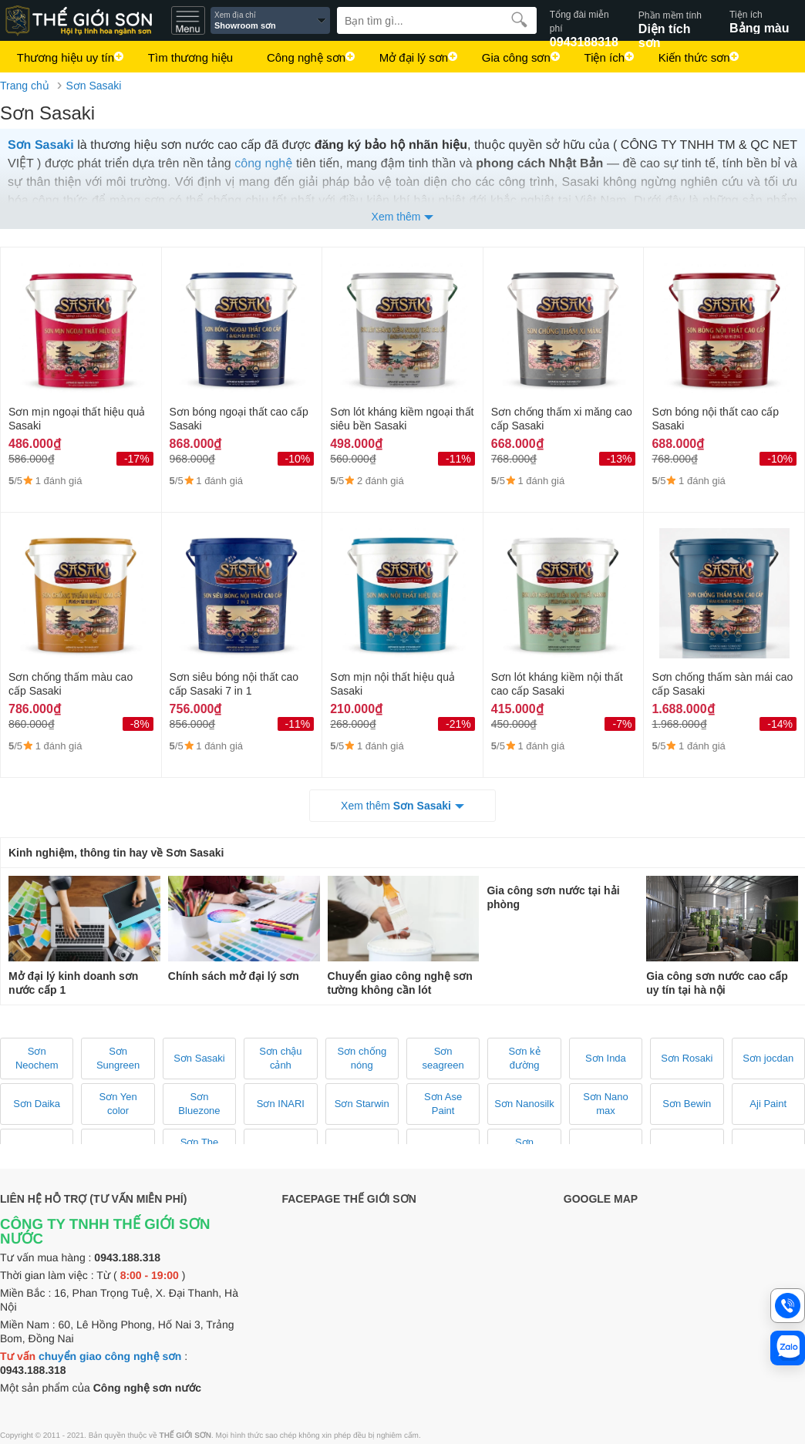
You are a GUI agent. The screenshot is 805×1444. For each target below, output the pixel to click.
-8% (140, 724)
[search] (519, 19)
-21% (458, 724)
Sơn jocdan (768, 1058)
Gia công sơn (511, 59)
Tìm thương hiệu (189, 59)
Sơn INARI (281, 1103)
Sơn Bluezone (199, 1103)
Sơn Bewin (686, 1103)
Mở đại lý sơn (410, 59)
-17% (137, 459)
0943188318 (584, 21)
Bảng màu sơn (767, 21)
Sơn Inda (605, 1058)
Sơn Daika (36, 1103)
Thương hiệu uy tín (64, 59)
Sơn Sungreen (118, 1058)
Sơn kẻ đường (525, 1058)
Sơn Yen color (117, 1103)
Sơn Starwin (362, 1103)
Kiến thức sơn (688, 59)
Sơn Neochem (37, 1058)
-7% (622, 724)
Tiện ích (599, 59)
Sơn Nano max (605, 1103)
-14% (780, 724)
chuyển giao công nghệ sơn (110, 1356)
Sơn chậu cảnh (280, 1058)
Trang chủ (24, 85)
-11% (458, 459)
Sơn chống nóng (361, 1058)
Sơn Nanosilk (524, 1103)
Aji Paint (767, 1103)
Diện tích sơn (672, 21)
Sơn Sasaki (93, 85)
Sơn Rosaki (686, 1058)
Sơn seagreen (443, 1058)
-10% (298, 459)
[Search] (437, 20)
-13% (619, 459)
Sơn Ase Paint (443, 1103)
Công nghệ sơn (303, 59)
